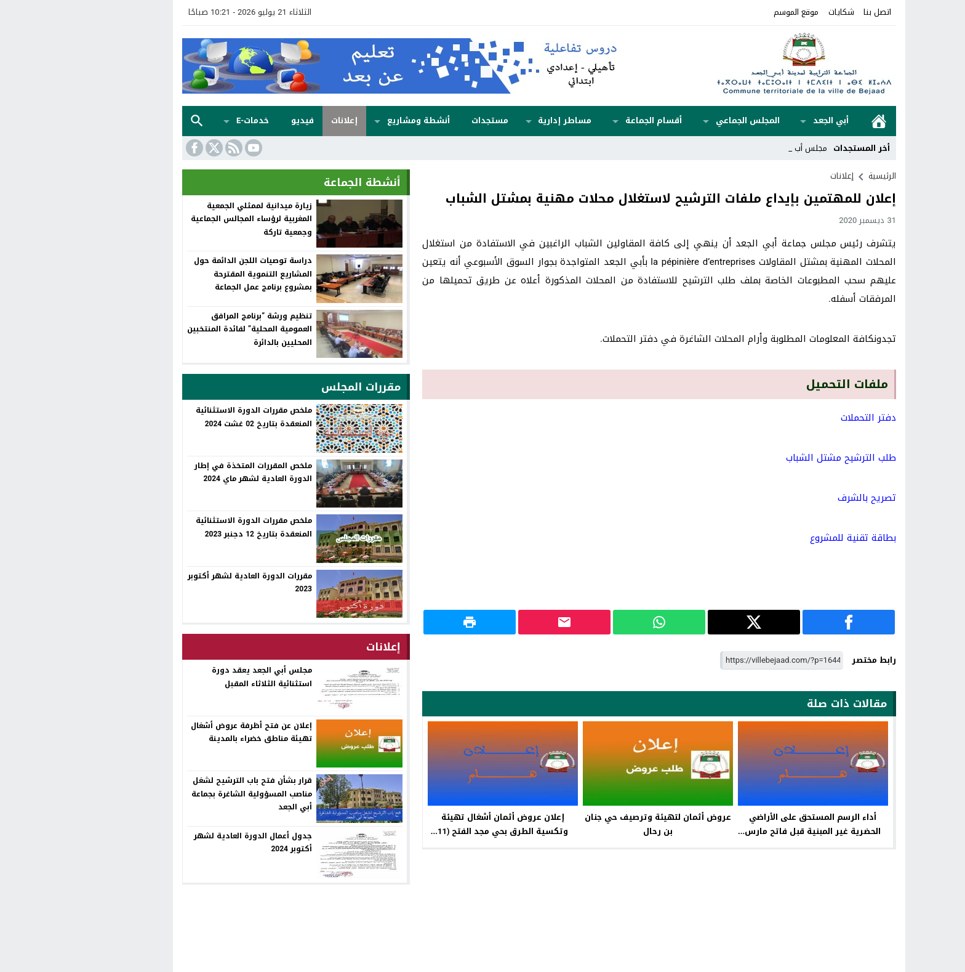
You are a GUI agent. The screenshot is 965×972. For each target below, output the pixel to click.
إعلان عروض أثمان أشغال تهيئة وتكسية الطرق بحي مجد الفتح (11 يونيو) (446, 831)
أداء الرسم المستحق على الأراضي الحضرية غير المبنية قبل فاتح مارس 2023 (756, 831)
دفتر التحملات (811, 417)
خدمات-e (196, 120)
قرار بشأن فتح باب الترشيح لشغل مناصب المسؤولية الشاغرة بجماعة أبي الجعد (195, 794)
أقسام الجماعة (597, 120)
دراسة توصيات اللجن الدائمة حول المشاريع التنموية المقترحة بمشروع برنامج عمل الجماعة (196, 274)
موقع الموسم (739, 12)
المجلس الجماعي (691, 120)
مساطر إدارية (508, 120)
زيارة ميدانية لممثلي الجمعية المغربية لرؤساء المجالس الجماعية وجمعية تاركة (194, 219)
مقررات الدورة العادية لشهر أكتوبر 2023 (193, 582)
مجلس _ (756, 148)
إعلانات (287, 120)
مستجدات (433, 120)
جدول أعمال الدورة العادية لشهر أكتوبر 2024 (196, 842)
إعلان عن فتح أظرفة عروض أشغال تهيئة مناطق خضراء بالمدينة (194, 732)
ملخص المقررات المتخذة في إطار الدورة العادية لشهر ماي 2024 (196, 472)
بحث (140, 121)
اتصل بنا (821, 12)
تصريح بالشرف (810, 497)
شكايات (785, 12)
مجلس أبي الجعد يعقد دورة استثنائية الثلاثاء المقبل (205, 677)
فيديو (245, 120)
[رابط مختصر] (725, 660)
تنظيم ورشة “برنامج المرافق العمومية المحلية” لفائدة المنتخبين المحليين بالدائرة (192, 329)
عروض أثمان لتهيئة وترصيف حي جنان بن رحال (601, 824)
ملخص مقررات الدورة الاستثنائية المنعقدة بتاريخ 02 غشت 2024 (197, 417)
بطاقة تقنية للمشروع (796, 537)
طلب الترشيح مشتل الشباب (784, 457)
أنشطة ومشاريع (361, 120)
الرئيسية (822, 121)
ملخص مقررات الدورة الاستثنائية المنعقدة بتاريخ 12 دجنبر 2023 (197, 527)
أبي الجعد (774, 120)
